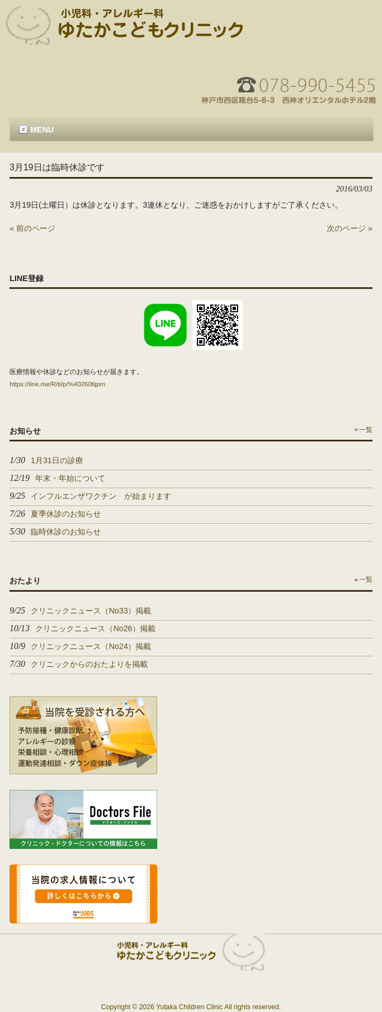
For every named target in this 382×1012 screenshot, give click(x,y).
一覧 (366, 429)
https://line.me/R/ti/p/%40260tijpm (57, 384)
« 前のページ (32, 228)
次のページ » (350, 228)
